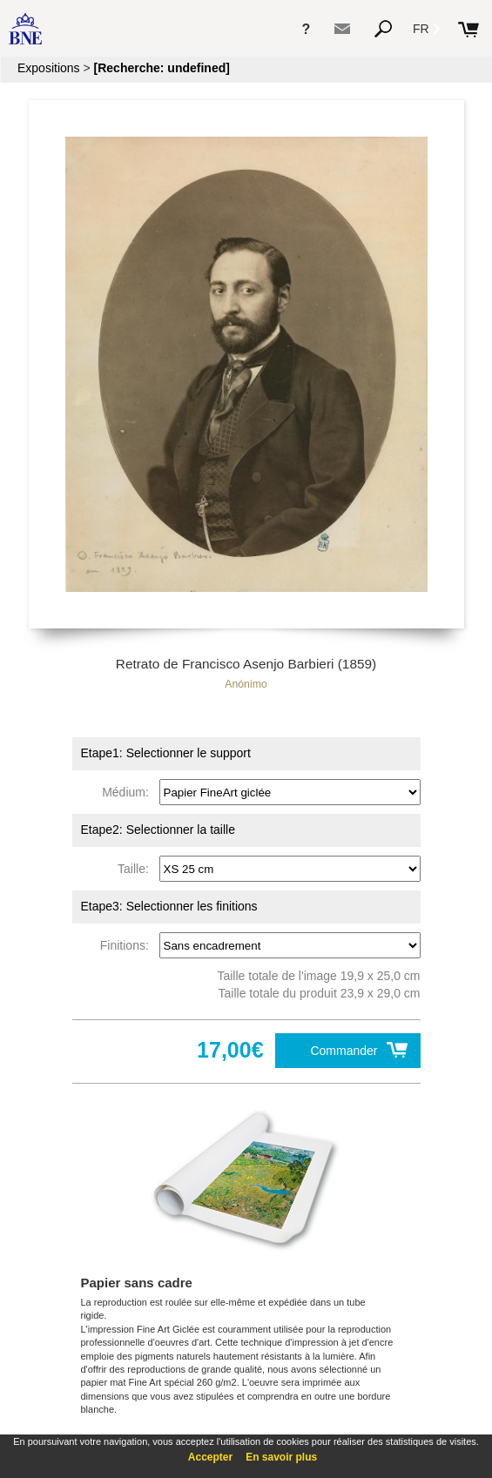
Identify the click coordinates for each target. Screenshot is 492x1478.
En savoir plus (281, 1457)
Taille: (137, 869)
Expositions (48, 68)
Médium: (128, 792)
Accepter (210, 1457)
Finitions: (128, 945)
